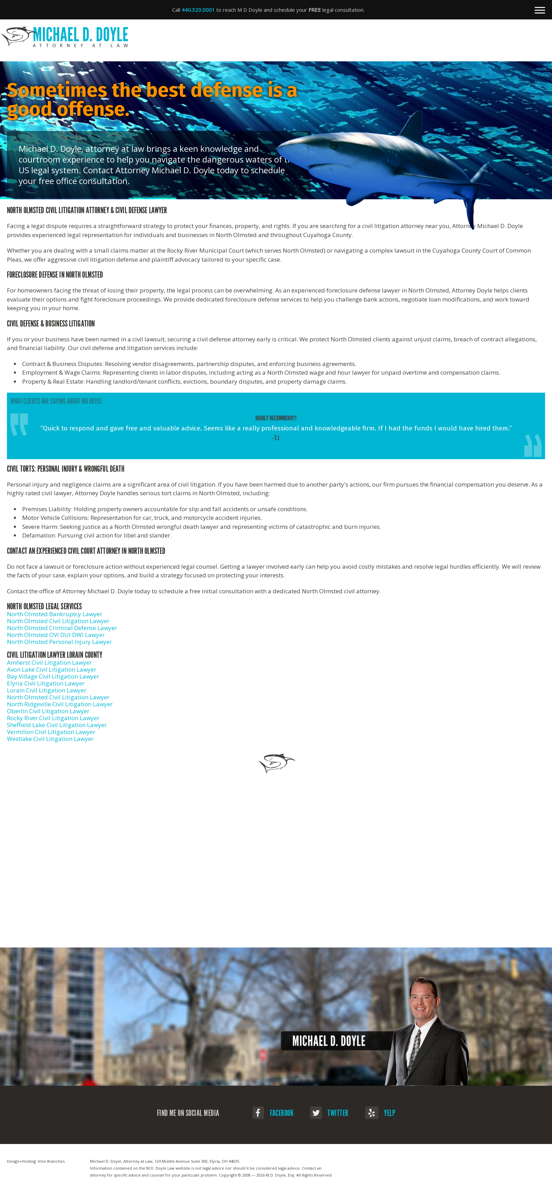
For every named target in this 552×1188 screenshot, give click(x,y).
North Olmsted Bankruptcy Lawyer (54, 614)
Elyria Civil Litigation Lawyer (46, 683)
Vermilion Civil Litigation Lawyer (51, 732)
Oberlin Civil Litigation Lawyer (48, 711)
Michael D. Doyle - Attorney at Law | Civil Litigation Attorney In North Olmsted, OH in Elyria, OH (272, 36)
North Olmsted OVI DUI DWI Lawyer (56, 635)
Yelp (380, 1113)
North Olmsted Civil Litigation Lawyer (58, 621)
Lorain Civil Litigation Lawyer (46, 690)
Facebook (273, 1113)
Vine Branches (51, 1161)
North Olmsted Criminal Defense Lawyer (62, 628)
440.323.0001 (198, 9)
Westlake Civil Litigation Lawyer (50, 739)
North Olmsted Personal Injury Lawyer (59, 642)
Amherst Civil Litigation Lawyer (49, 662)
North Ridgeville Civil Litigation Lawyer (60, 704)
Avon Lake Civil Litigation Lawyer (51, 669)
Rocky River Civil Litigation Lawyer (53, 718)
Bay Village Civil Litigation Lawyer (53, 676)
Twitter (329, 1113)
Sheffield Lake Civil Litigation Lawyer (57, 725)
